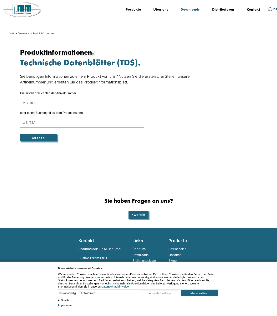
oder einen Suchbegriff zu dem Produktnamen (51, 112)
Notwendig (69, 293)
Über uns (160, 9)
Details (65, 300)
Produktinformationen (44, 34)
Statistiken (89, 293)
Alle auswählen (199, 293)
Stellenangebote (144, 261)
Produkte (133, 9)
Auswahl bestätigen (160, 293)
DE (272, 9)
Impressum (65, 305)
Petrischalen (177, 249)
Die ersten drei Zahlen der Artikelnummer (48, 93)
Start (11, 34)
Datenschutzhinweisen (115, 286)
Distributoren (223, 9)
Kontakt (253, 9)
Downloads (190, 9)
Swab (173, 261)
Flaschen (175, 255)
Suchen (38, 137)
